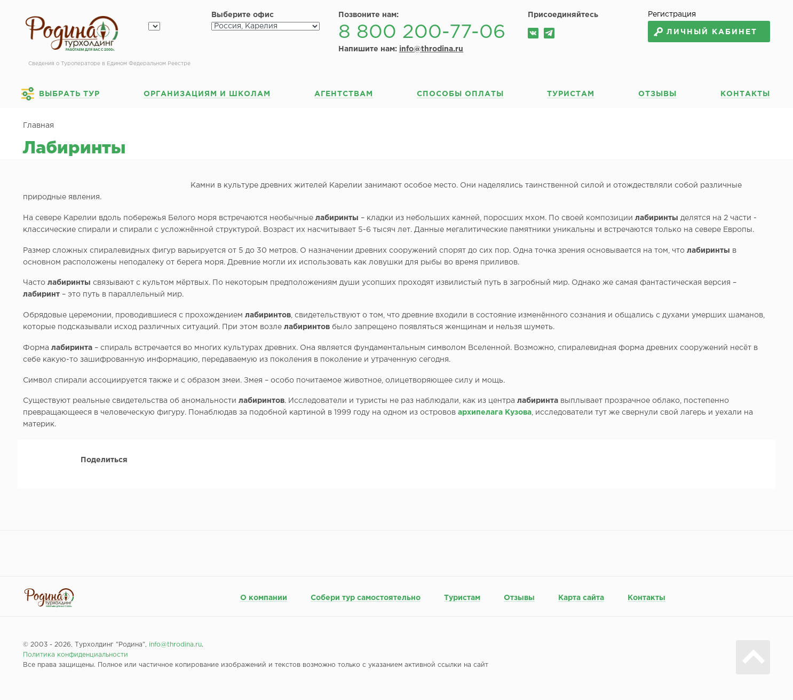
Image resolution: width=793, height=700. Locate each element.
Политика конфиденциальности (75, 655)
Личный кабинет (712, 32)
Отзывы (657, 94)
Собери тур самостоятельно (366, 598)
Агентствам (343, 94)
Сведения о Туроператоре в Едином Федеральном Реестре (109, 63)
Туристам (570, 94)
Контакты (745, 94)
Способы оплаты (460, 94)
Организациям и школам (207, 94)
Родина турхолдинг (72, 34)
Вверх (753, 657)
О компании (263, 598)
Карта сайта (581, 598)
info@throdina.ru (431, 49)
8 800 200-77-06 (421, 32)
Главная (38, 125)
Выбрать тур (69, 94)
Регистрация (672, 14)
